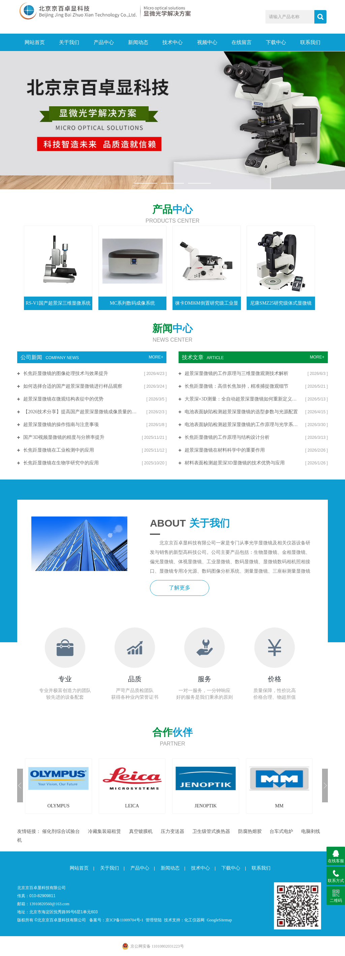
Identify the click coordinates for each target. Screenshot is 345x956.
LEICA (132, 805)
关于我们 (69, 42)
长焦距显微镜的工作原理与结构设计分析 (227, 436)
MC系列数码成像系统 (132, 302)
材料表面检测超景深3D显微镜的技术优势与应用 (235, 462)
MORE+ (156, 356)
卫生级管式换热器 (211, 831)
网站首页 (34, 42)
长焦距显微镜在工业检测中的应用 (58, 449)
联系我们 (310, 42)
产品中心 (103, 42)
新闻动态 (138, 42)
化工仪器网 (194, 919)
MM (279, 805)
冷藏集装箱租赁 (104, 831)
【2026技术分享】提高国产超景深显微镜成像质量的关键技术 (81, 411)
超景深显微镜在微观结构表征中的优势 (63, 398)
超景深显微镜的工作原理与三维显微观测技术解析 (236, 373)
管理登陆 (154, 919)
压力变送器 (172, 831)
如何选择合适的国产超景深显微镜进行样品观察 (72, 385)
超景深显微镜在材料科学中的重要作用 (225, 449)
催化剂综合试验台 (61, 831)
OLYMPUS (59, 805)
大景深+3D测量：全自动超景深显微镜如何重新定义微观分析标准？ (242, 398)
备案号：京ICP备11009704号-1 (116, 919)
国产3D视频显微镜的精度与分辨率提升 (63, 436)
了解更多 (179, 587)
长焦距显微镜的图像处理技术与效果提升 (65, 373)
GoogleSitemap (219, 919)
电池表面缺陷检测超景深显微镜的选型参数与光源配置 (241, 411)
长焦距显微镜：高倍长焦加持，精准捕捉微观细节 (236, 385)
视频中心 (207, 42)
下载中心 (275, 42)
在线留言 (241, 42)
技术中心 (172, 42)
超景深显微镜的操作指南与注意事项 (61, 424)
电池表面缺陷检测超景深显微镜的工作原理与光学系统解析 (242, 424)
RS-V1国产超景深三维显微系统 (58, 302)
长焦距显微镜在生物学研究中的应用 (61, 462)
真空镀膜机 (141, 831)
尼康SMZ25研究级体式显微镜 (281, 302)
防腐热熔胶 (250, 831)
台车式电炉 (281, 831)
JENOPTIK (206, 805)
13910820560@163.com (49, 903)
